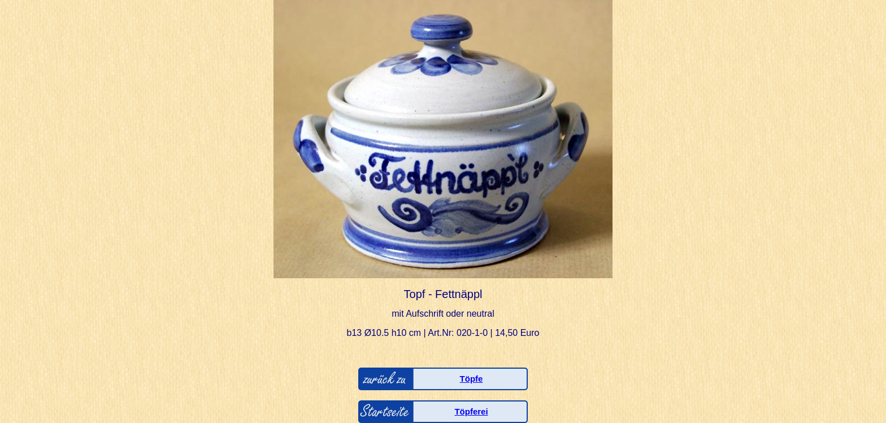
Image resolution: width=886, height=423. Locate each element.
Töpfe (471, 378)
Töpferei (471, 411)
